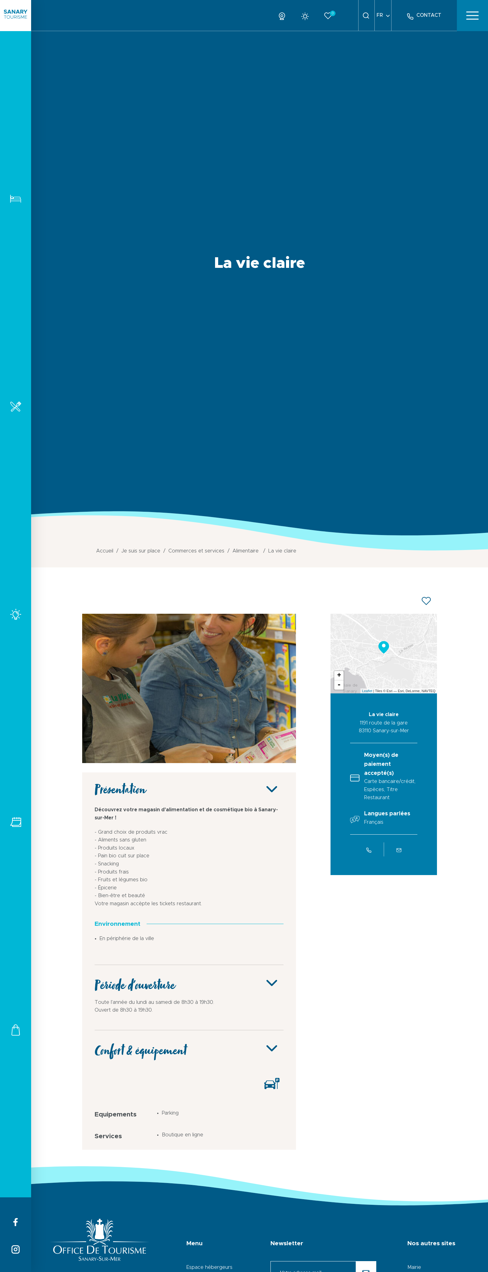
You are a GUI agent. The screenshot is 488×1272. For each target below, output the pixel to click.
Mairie (414, 1267)
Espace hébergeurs (209, 1267)
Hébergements (15, 198)
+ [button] (339, 675)
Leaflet (367, 690)
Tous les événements (15, 822)
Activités (15, 614)
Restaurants (15, 406)
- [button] (339, 685)
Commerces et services (15, 1029)
